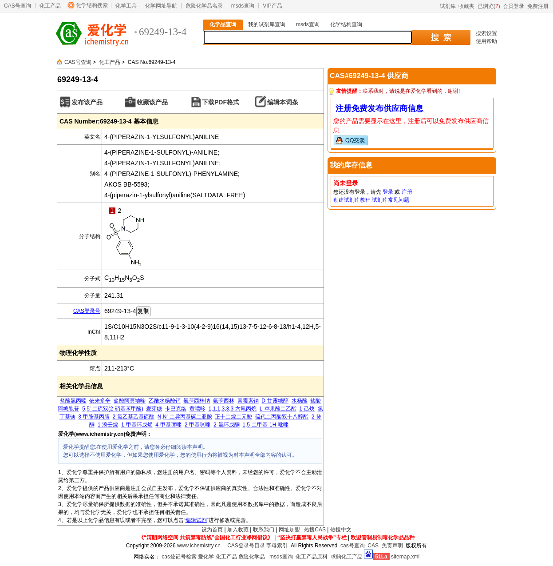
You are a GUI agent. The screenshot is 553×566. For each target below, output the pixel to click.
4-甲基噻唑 (168, 425)
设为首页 (212, 529)
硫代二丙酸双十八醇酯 (281, 417)
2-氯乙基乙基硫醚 (134, 417)
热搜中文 (341, 529)
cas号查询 (352, 545)
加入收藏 (238, 529)
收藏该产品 (152, 102)
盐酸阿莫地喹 (130, 401)
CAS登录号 (86, 311)
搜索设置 (486, 33)
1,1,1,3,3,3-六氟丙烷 (232, 409)
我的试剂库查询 (266, 24)
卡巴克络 (175, 409)
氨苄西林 (223, 401)
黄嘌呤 (197, 409)
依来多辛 (100, 401)
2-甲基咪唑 (198, 425)
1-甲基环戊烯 (137, 425)
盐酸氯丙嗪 (73, 401)
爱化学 (206, 557)
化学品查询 (222, 24)
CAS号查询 (17, 6)
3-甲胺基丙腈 (94, 417)
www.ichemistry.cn (199, 545)
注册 (407, 192)
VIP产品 (272, 6)
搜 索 (440, 37)
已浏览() (489, 6)
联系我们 (263, 529)
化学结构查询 (346, 24)
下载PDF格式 (220, 102)
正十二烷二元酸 (233, 417)
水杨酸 (300, 401)
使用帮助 (486, 41)
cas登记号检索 (179, 557)
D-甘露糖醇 (274, 401)
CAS (373, 545)
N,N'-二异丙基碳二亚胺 (185, 417)
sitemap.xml (405, 557)
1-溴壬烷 (108, 425)
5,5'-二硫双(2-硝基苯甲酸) (112, 409)
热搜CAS (315, 529)
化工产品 (50, 6)
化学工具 (126, 6)
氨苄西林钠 (196, 401)
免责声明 (392, 545)
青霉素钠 (248, 401)
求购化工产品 (347, 557)
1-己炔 (307, 409)
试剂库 (448, 6)
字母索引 (277, 545)
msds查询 (243, 6)
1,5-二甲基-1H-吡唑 (265, 425)
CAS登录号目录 (246, 545)
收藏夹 (466, 6)
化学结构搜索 (92, 5)
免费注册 (538, 6)
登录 (388, 192)
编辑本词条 (282, 102)
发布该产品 (87, 102)
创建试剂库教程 (352, 200)
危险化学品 (251, 557)
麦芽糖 (154, 409)
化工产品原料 (312, 557)
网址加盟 (289, 529)
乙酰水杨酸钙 (165, 401)
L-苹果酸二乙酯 (278, 409)
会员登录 (513, 6)
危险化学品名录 (204, 6)
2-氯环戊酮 (226, 425)
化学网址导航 (161, 6)
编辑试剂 (196, 520)
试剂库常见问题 (390, 200)
